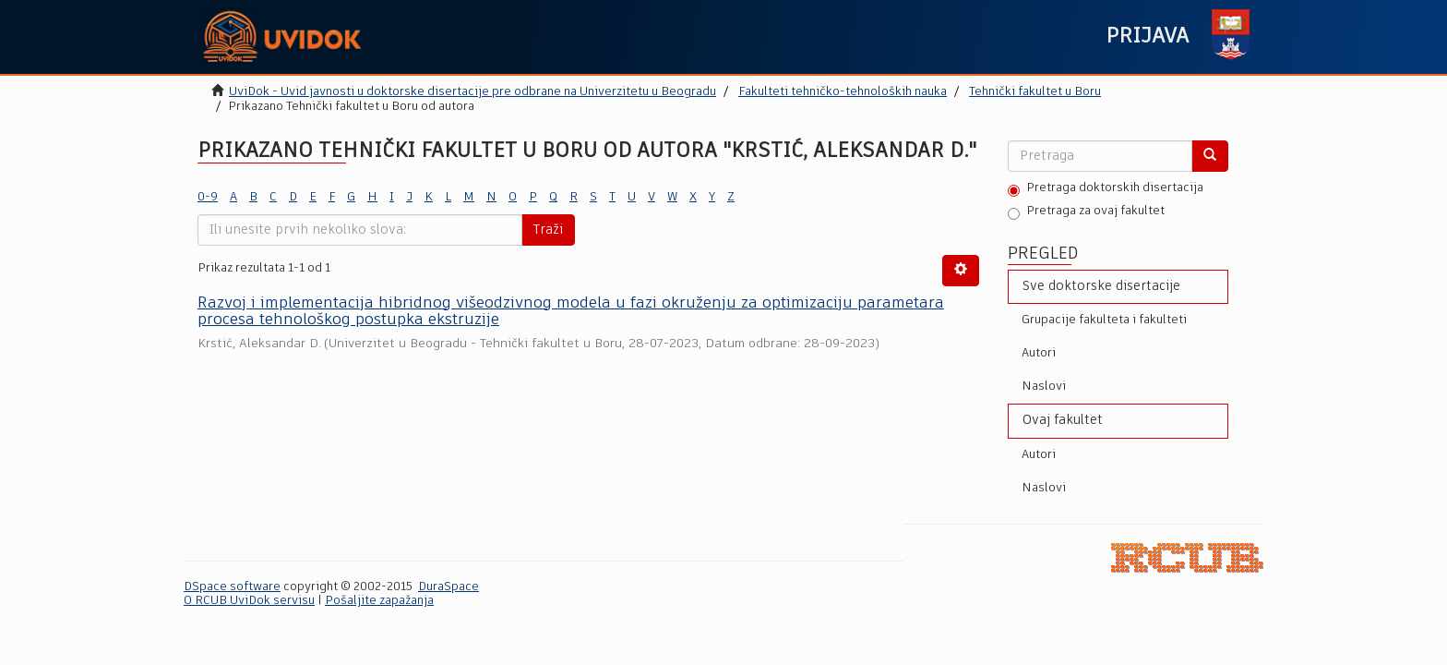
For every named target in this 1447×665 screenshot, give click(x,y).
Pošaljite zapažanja (379, 601)
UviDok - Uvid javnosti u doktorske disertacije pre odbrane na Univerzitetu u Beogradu (472, 92)
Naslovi (1044, 387)
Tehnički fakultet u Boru (1035, 92)
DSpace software (232, 587)
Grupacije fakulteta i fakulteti (1104, 320)
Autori (1039, 353)
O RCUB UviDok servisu (249, 601)
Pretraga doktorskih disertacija (1105, 189)
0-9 (207, 197)
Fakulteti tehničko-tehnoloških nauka (842, 92)
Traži (548, 230)
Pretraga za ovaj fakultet (1086, 212)
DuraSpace (448, 587)
